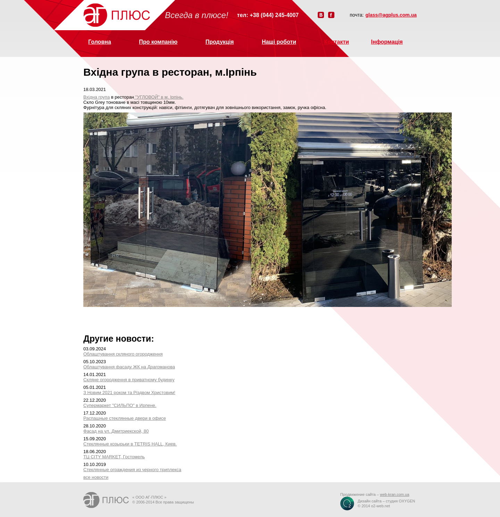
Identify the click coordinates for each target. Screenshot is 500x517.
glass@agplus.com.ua (391, 15)
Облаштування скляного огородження (122, 354)
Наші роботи (279, 42)
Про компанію (158, 42)
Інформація (387, 42)
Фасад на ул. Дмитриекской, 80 (116, 431)
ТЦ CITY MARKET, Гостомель (114, 456)
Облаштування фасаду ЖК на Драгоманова (129, 366)
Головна (99, 42)
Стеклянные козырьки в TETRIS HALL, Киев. (130, 444)
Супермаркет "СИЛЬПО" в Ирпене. (119, 405)
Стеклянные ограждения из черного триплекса (132, 469)
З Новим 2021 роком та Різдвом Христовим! (129, 392)
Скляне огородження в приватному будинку (128, 379)
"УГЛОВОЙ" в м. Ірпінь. (158, 97)
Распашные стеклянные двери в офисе (124, 418)
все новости (95, 477)
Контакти (336, 42)
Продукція (220, 42)
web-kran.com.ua (394, 494)
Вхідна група (96, 97)
